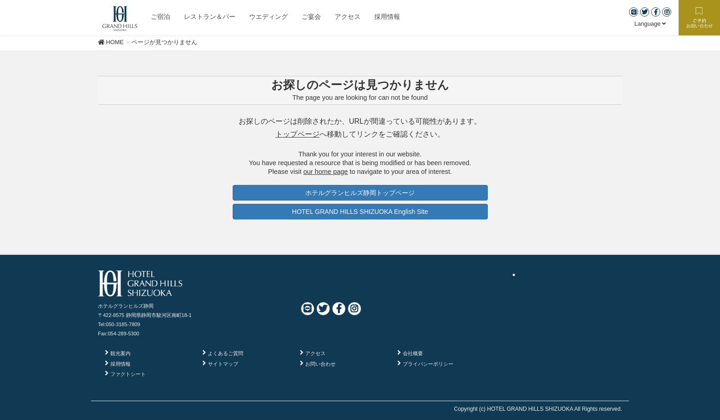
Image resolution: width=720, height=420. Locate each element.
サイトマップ (223, 364)
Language (650, 23)
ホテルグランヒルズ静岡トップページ (360, 192)
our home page (325, 171)
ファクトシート (128, 374)
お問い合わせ (320, 364)
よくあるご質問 (225, 353)
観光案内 (120, 353)
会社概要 (413, 353)
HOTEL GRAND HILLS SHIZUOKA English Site (360, 211)
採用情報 (120, 364)
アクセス (315, 353)
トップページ (297, 134)
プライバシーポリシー (428, 364)
